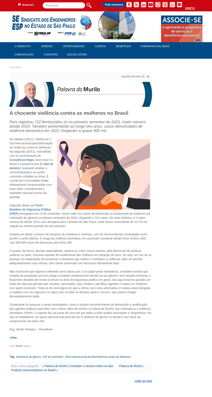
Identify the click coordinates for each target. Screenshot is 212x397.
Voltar (13, 337)
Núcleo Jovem (77, 54)
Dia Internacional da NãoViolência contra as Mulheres (99, 356)
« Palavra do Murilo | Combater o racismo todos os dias (77, 366)
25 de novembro (54, 356)
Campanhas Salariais (154, 46)
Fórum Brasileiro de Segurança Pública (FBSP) (30, 209)
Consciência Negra (22, 159)
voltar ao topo (143, 381)
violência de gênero (29, 356)
